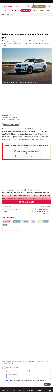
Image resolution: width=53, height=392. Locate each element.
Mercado (33, 221)
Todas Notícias (6, 221)
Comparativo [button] (14, 10)
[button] (28, 6)
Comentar (47, 384)
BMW (39, 221)
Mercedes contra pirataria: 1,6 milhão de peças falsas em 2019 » (40, 211)
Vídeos (5, 224)
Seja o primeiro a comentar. (11, 124)
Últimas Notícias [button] (25, 10)
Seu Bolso (46, 221)
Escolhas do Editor (16, 221)
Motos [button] (42, 10)
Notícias (7, 14)
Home (3, 14)
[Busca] (21, 6)
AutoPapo (7, 115)
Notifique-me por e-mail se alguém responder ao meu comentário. (26, 381)
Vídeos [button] (35, 10)
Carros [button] (5, 10)
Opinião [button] (49, 10)
